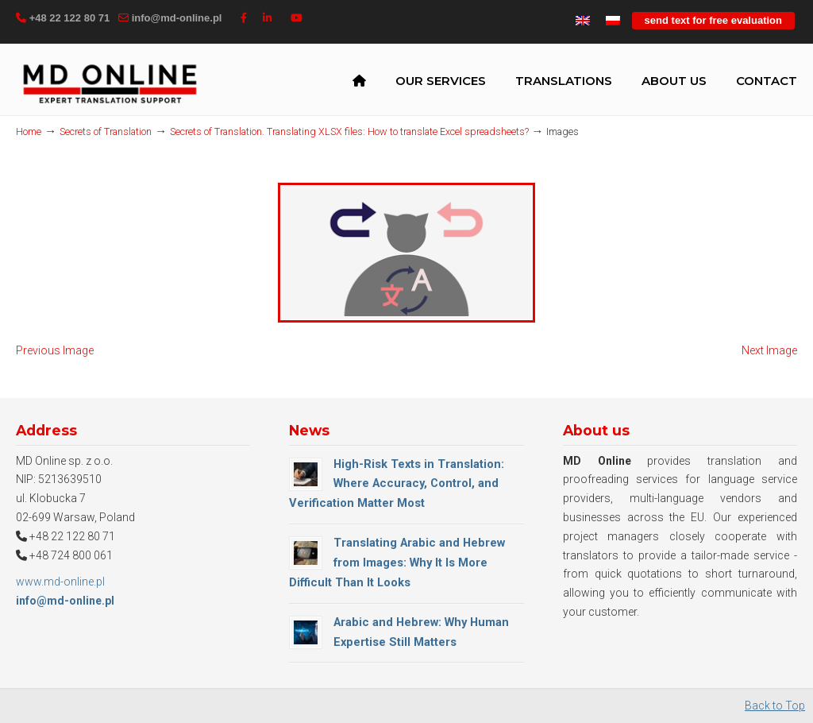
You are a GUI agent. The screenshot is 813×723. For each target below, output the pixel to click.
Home (28, 131)
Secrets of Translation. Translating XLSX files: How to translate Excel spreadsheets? (349, 131)
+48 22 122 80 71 (69, 18)
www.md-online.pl (60, 583)
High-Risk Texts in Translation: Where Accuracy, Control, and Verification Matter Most (396, 485)
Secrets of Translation (106, 131)
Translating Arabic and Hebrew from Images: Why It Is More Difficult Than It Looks (397, 564)
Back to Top (775, 707)
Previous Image (55, 352)
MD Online (109, 82)
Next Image (769, 352)
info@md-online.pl (177, 18)
